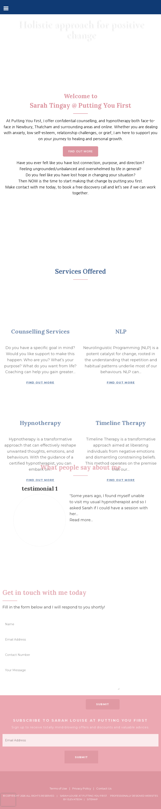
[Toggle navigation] (6, 8)
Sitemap (92, 799)
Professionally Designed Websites (134, 795)
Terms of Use (58, 788)
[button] (81, 551)
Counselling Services (40, 422)
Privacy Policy (81, 788)
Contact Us (103, 788)
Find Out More (80, 151)
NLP (120, 422)
